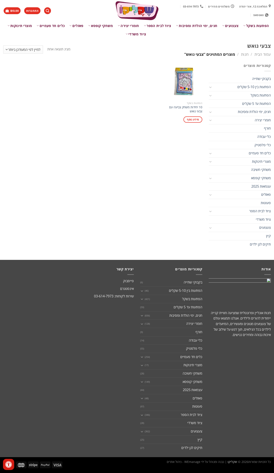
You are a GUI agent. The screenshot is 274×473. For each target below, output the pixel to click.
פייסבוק (128, 281)
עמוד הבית (263, 54)
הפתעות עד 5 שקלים (256, 103)
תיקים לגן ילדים (260, 244)
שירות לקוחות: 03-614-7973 (114, 296)
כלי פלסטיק (263, 145)
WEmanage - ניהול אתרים (183, 462)
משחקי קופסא (100, 25)
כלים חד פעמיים (51, 25)
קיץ (268, 235)
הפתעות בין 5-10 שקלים (254, 86)
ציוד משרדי (136, 34)
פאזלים (76, 25)
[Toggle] (210, 87)
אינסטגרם (127, 288)
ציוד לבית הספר (157, 25)
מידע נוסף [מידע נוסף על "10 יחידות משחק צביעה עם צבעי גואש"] (193, 119)
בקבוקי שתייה (261, 78)
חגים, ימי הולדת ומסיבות (196, 25)
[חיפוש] (47, 10)
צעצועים (230, 25)
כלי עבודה (264, 136)
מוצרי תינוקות (19, 25)
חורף (267, 128)
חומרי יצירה (128, 25)
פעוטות (266, 202)
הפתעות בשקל (256, 25)
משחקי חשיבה (261, 169)
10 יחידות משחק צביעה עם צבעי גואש (185, 109)
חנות (245, 54)
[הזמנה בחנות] (23, 49)
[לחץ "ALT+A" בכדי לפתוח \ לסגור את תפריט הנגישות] (8, 464)
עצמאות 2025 (261, 186)
